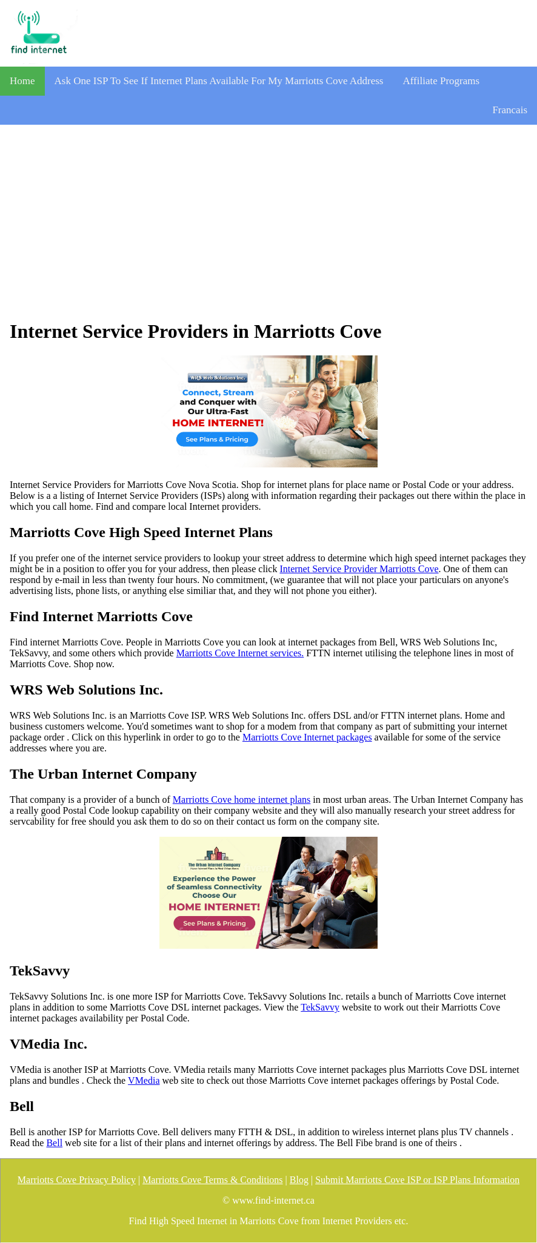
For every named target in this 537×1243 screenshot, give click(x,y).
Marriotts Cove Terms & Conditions (212, 1180)
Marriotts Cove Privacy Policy (77, 1180)
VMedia (143, 1080)
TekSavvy (320, 1007)
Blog (299, 1180)
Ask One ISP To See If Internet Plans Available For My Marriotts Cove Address (219, 81)
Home (22, 81)
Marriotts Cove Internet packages (307, 737)
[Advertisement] (268, 222)
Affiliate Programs (440, 81)
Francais (509, 110)
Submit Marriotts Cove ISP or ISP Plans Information (417, 1180)
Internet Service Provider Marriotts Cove (358, 569)
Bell (54, 1143)
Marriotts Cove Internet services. (240, 653)
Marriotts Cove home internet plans (242, 799)
